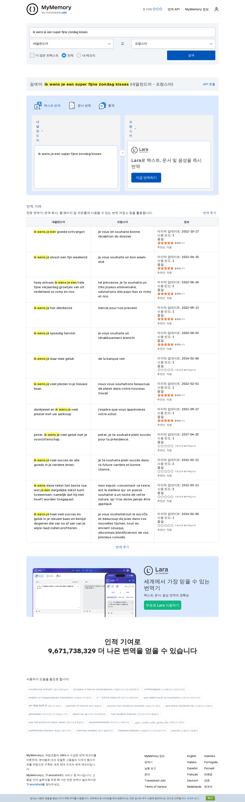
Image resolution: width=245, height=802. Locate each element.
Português (211, 762)
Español (192, 768)
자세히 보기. (193, 798)
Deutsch (192, 780)
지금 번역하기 (146, 177)
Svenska (209, 756)
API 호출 (209, 84)
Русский (209, 768)
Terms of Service (156, 786)
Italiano (192, 762)
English (191, 756)
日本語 (208, 774)
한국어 (208, 786)
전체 (68, 55)
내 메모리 (86, 55)
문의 (147, 774)
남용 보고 (150, 768)
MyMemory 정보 (197, 9)
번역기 (149, 762)
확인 (210, 798)
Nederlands (194, 786)
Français (192, 774)
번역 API (173, 9)
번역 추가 (209, 212)
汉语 (207, 780)
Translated (34, 784)
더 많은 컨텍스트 (44, 55)
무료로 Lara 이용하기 (162, 605)
